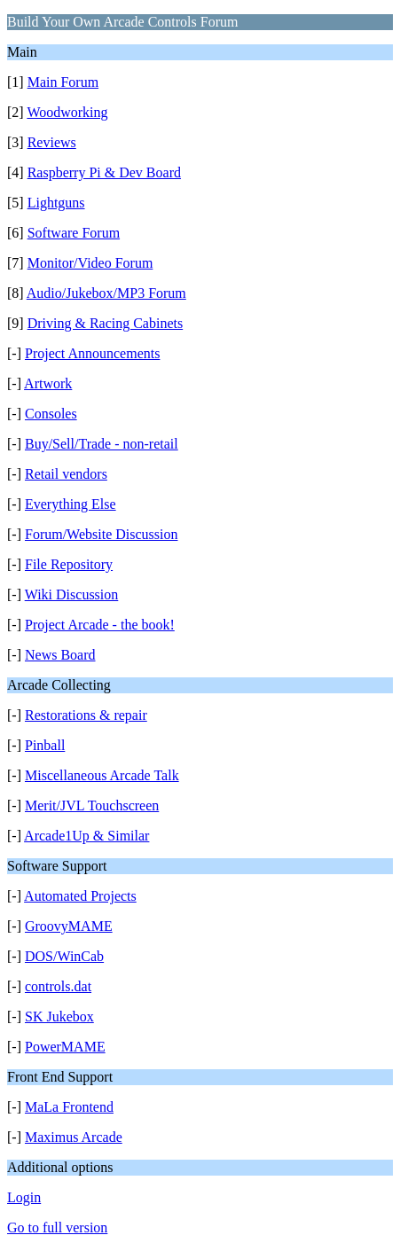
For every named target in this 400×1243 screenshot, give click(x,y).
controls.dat (58, 986)
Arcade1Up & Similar (86, 835)
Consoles (51, 413)
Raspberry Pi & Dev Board (104, 172)
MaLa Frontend (69, 1106)
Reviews (51, 142)
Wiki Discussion (72, 594)
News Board (60, 654)
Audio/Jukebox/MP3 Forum (106, 293)
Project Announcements (92, 353)
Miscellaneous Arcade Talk (102, 775)
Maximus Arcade (73, 1137)
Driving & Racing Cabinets (105, 323)
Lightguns (56, 202)
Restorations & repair (86, 715)
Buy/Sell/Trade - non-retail (101, 443)
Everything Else (70, 504)
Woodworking (67, 112)
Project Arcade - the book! (100, 624)
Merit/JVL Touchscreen (92, 805)
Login (24, 1197)
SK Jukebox (59, 1016)
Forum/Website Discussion (101, 534)
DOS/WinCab (64, 956)
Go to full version (57, 1227)
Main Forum (62, 82)
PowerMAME (65, 1046)
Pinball (45, 745)
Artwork (48, 383)
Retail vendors (66, 473)
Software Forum (73, 232)
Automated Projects (80, 895)
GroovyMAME (69, 926)
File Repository (69, 564)
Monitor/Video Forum (90, 262)
